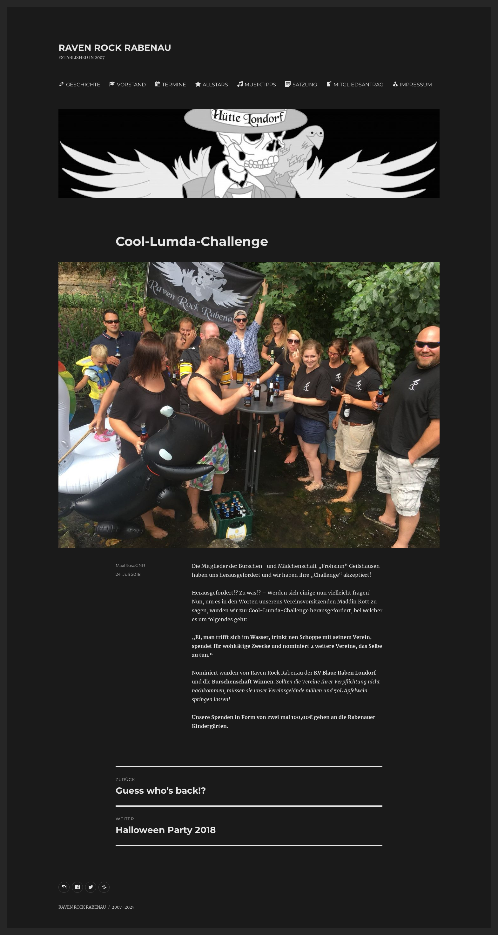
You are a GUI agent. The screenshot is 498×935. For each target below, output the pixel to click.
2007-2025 (123, 907)
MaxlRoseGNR (130, 565)
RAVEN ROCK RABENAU (114, 47)
